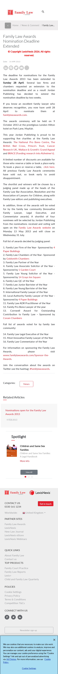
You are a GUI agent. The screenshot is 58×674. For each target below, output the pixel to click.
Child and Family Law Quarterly (22, 579)
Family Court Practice (16, 568)
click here (49, 166)
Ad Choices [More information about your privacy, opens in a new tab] (11, 660)
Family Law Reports (15, 571)
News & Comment (30, 25)
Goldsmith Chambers (17, 258)
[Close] (54, 640)
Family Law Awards (15, 524)
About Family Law (14, 555)
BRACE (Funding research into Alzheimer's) (31, 153)
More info (24, 461)
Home (15, 25)
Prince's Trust (36, 145)
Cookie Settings (13, 591)
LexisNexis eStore (14, 535)
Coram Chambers (12, 317)
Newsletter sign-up (28, 630)
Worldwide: (12, 512)
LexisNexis (10, 527)
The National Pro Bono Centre (31, 142)
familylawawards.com (15, 114)
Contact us (11, 559)
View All (29, 472)
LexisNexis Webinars (16, 538)
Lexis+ (8, 575)
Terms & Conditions (15, 599)
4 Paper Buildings (28, 299)
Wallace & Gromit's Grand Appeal (36, 149)
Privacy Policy (12, 595)
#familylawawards (39, 368)
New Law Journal (14, 531)
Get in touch (46, 504)
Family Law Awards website (35, 227)
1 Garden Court (27, 269)
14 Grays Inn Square (30, 277)
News (26, 383)
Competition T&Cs (15, 603)
